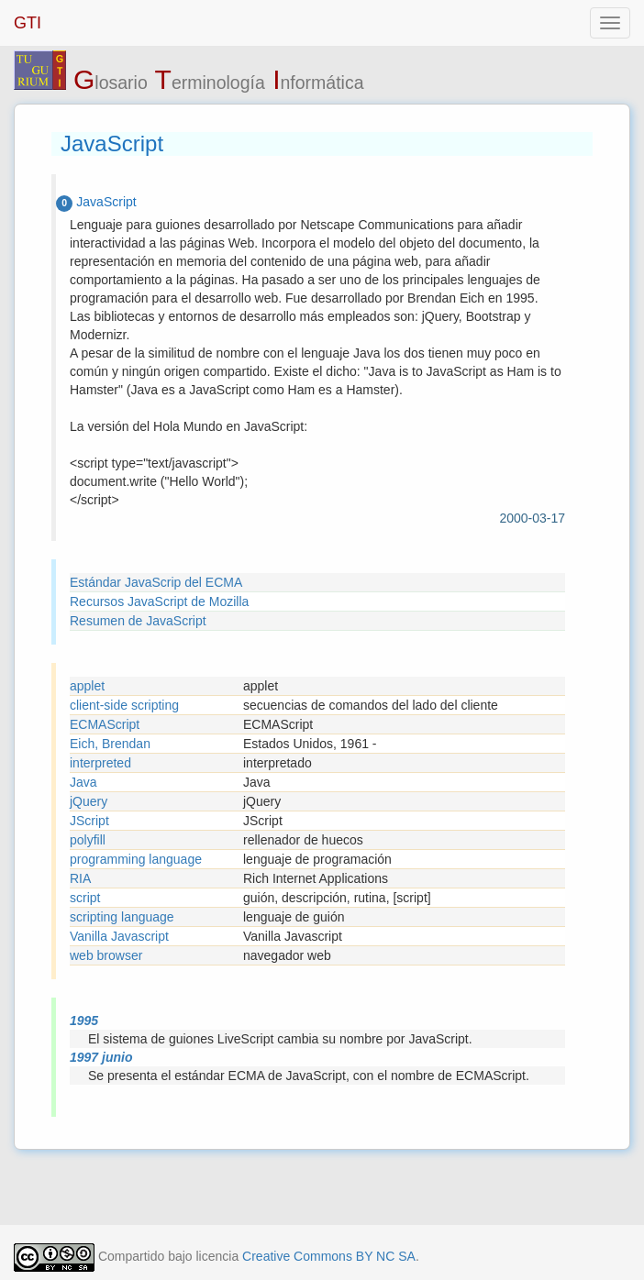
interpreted (100, 763)
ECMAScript (104, 724)
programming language (136, 859)
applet (87, 686)
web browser (106, 955)
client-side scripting (124, 705)
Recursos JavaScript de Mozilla (159, 601)
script (85, 897)
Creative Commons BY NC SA (329, 1256)
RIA (80, 878)
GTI (27, 23)
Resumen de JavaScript (138, 620)
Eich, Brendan (110, 743)
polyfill (87, 840)
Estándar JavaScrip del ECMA (156, 582)
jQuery (88, 801)
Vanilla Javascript (119, 936)
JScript (89, 820)
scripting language (122, 917)
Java (83, 782)
